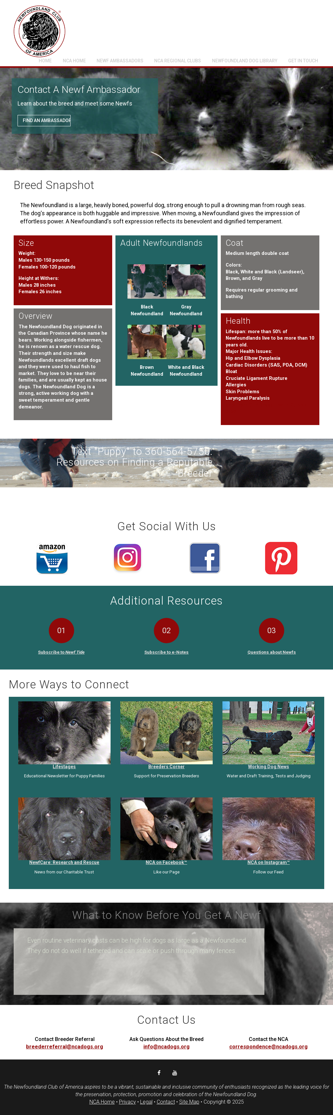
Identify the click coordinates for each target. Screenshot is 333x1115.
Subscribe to (61, 652)
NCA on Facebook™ (166, 862)
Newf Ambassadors (120, 60)
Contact (166, 1102)
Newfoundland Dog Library (244, 60)
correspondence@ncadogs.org (268, 1047)
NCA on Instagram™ (268, 862)
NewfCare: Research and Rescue (64, 862)
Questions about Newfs (271, 652)
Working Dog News (268, 766)
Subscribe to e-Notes (166, 652)
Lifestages (64, 766)
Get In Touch (303, 60)
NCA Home (74, 60)
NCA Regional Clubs (177, 60)
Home (45, 60)
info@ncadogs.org (166, 1047)
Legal (146, 1102)
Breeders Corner (166, 766)
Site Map (189, 1102)
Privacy (127, 1102)
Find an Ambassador (46, 121)
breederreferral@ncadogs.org (64, 1047)
